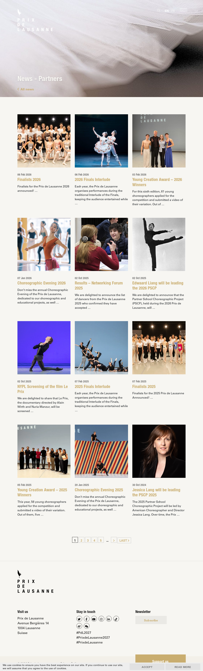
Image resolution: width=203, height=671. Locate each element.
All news (25, 89)
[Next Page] (114, 540)
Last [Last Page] (124, 541)
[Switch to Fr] (173, 10)
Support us (160, 662)
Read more (182, 666)
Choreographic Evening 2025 (99, 491)
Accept (145, 666)
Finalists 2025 (144, 387)
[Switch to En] (167, 10)
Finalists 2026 (29, 180)
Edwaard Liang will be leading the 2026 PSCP (158, 286)
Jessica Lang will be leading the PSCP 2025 (156, 493)
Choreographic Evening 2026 (41, 283)
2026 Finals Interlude (92, 180)
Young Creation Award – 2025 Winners (42, 493)
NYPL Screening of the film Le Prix (42, 389)
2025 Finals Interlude (92, 387)
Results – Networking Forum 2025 (99, 286)
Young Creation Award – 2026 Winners (157, 182)
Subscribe (151, 620)
